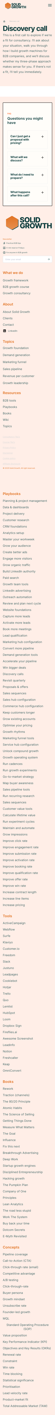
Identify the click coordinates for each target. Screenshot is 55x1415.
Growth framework (15, 280)
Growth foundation (16, 348)
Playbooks (10, 407)
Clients (7, 318)
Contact (8, 324)
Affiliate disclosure (11, 463)
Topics (7, 426)
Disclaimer (8, 453)
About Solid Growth (16, 312)
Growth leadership (15, 383)
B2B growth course (16, 287)
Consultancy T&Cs (11, 436)
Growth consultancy (17, 293)
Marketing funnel (14, 362)
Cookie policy (9, 458)
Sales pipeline (12, 369)
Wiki (6, 420)
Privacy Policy (9, 447)
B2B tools (9, 400)
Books (7, 413)
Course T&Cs (9, 442)
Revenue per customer (18, 376)
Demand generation (16, 355)
